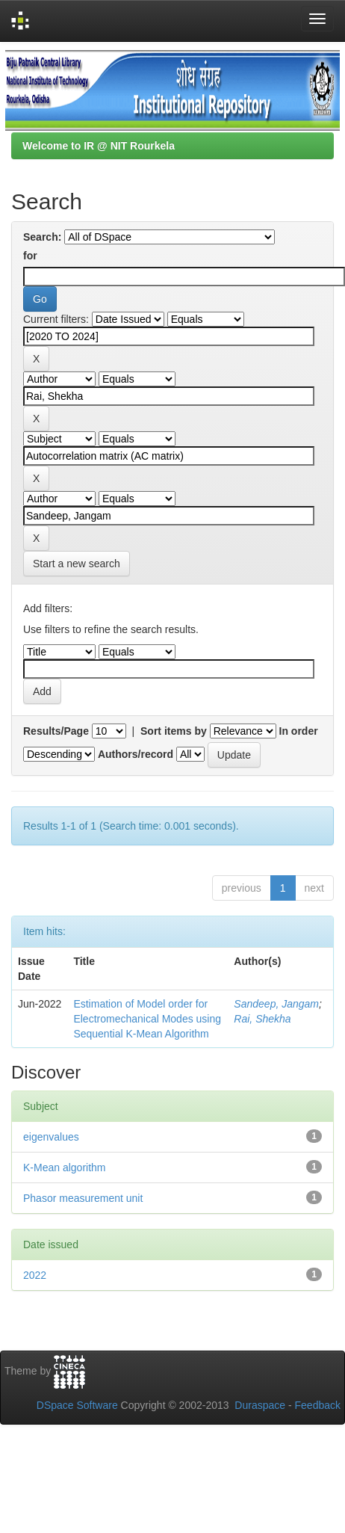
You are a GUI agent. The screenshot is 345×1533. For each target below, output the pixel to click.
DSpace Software (77, 1405)
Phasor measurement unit (83, 1198)
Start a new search (76, 564)
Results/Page (56, 731)
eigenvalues (51, 1137)
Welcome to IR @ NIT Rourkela (98, 146)
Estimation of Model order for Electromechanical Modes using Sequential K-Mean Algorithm (147, 1019)
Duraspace (259, 1405)
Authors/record (135, 754)
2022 (34, 1275)
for (30, 256)
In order (298, 731)
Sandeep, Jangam (276, 1004)
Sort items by (173, 731)
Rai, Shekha (262, 1019)
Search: (42, 237)
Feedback (318, 1405)
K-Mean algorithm (64, 1167)
